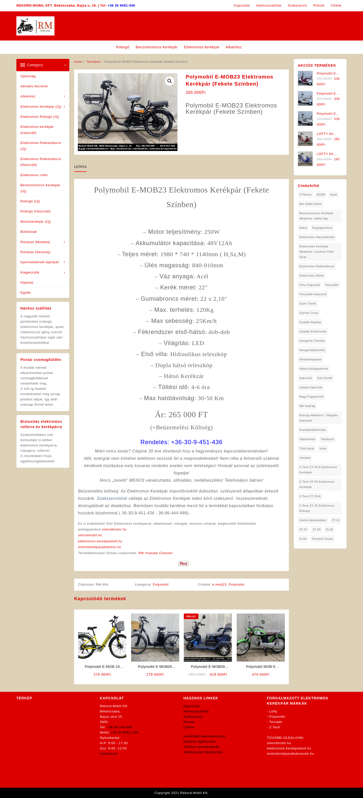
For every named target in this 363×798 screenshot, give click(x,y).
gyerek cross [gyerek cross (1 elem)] (308, 312)
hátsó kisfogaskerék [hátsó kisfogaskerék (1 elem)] (313, 368)
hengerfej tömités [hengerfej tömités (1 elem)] (312, 340)
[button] (169, 81)
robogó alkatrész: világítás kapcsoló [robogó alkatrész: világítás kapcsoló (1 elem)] (318, 418)
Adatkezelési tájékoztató (203, 752)
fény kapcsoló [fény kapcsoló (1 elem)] (309, 284)
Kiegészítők (29, 272)
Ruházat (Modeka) (35, 242)
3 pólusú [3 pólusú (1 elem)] (305, 194)
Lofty (273, 711)
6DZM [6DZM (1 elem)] (321, 194)
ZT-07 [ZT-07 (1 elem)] (303, 529)
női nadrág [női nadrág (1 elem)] (307, 405)
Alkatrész (28, 96)
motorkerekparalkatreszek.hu (290, 753)
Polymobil (161, 584)
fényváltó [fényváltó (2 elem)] (332, 284)
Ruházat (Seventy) (35, 252)
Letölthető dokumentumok (204, 736)
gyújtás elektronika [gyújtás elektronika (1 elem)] (312, 331)
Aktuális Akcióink (34, 86)
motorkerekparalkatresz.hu (99, 547)
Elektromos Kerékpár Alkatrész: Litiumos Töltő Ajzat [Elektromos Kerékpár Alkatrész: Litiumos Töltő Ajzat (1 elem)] (316, 251)
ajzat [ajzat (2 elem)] (333, 194)
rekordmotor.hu (114, 529)
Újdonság (28, 76)
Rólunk (189, 722)
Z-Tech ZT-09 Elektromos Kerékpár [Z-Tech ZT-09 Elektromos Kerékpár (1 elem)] (317, 484)
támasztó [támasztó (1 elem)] (327, 439)
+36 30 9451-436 (121, 5)
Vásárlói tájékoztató (200, 741)
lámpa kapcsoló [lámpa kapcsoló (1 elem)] (310, 387)
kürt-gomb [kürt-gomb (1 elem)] (324, 377)
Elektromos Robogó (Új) (39, 117)
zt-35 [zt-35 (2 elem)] (329, 529)
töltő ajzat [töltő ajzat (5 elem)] (306, 448)
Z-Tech (274, 727)
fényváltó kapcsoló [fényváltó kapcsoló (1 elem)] (313, 294)
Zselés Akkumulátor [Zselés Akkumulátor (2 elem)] (313, 520)
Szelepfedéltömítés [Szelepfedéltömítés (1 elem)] (312, 429)
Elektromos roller (34, 175)
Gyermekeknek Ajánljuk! (39, 262)
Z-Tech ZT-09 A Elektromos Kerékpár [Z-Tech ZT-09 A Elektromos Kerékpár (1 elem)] (318, 470)
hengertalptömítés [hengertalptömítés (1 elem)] (312, 350)
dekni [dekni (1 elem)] (303, 227)
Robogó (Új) (30, 201)
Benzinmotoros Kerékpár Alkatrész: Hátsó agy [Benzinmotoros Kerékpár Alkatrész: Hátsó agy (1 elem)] (316, 216)
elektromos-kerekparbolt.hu (100, 541)
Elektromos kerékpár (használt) (37, 129)
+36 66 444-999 (119, 727)
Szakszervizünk (112, 498)
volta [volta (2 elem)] (322, 448)
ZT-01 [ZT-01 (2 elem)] (336, 520)
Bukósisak (28, 232)
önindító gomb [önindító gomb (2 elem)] (322, 538)
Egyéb (25, 292)
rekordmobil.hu (90, 535)
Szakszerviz (193, 716)
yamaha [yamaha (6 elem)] (304, 457)
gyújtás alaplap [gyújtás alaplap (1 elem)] (310, 322)
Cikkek (189, 727)
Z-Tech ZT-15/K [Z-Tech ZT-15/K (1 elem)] (310, 496)
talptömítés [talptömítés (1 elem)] (307, 439)
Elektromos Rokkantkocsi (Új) (40, 145)
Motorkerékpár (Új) (35, 221)
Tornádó (275, 722)
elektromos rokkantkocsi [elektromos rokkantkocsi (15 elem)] (317, 266)
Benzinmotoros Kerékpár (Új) (40, 188)
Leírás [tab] (80, 167)
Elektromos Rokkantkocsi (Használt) (40, 162)
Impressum (109, 753)
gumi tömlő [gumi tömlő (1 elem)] (307, 303)
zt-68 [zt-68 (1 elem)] (303, 538)
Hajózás (27, 282)
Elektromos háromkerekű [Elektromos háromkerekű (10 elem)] (317, 237)
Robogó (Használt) (35, 211)
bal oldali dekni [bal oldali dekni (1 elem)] (310, 203)
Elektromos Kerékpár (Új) (41, 106)
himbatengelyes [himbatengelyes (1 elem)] (310, 359)
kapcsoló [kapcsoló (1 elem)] (305, 377)
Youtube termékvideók (201, 747)
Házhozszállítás (196, 711)
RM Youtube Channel (155, 553)
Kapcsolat (191, 706)
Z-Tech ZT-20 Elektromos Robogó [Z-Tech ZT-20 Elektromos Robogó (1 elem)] (317, 508)
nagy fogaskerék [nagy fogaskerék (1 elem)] (311, 396)
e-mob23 (219, 584)
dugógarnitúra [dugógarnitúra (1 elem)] (322, 227)
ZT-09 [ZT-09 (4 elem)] (317, 529)
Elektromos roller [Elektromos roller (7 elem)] (311, 275)
